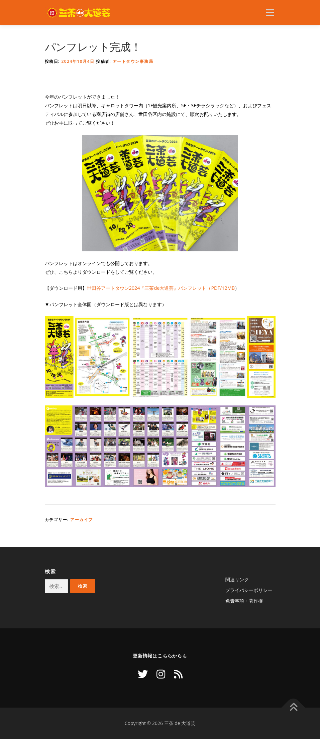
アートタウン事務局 (133, 61)
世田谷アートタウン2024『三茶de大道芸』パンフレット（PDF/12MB (161, 288)
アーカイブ (81, 519)
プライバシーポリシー (248, 590)
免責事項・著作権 (244, 601)
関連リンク (237, 579)
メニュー (270, 12)
